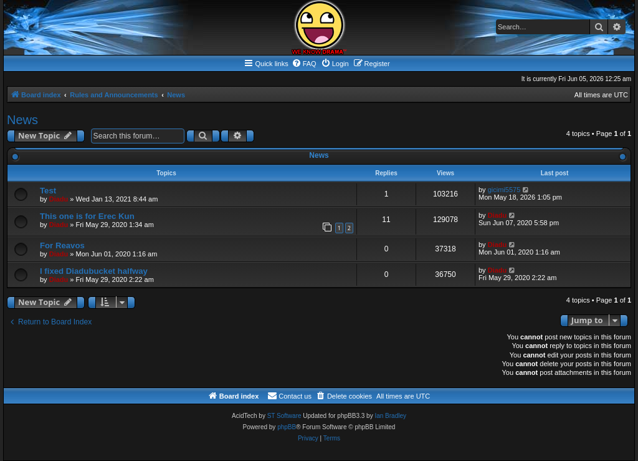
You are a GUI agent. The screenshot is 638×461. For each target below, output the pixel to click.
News (22, 120)
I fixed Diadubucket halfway (94, 271)
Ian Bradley (390, 415)
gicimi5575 (504, 189)
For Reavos (62, 245)
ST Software (284, 415)
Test (48, 190)
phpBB (286, 427)
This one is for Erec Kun (87, 216)
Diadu (59, 199)
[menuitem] (304, 63)
